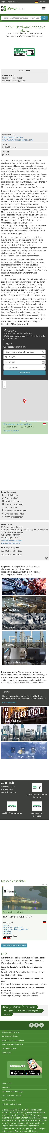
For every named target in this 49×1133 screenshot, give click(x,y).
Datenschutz (6, 1083)
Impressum (6, 1087)
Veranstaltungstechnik (12, 927)
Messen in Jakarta (11, 430)
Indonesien (30, 1007)
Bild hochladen (9, 702)
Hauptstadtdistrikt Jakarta (29, 1010)
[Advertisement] (24, 461)
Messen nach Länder (10, 1036)
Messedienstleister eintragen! (14, 945)
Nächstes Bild (46, 898)
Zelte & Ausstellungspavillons (15, 929)
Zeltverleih (7, 933)
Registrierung (12, 2)
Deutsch (43, 2)
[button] (25, 400)
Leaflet (22, 421)
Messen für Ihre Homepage (12, 1091)
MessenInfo (12, 8)
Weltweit (16, 1007)
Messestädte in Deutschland (13, 1040)
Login (3, 2)
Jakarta (7, 1014)
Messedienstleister (9, 1048)
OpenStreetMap (33, 421)
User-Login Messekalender (12, 1096)
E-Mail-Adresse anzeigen (12, 137)
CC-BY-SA (45, 421)
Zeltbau (6, 925)
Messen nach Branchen (11, 1032)
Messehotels (6, 1053)
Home (5, 1007)
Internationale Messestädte (12, 1044)
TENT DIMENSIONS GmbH (17, 916)
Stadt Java (8, 1010)
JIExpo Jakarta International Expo (17, 424)
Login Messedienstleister (11, 1104)
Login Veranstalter (9, 1100)
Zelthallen (7, 931)
